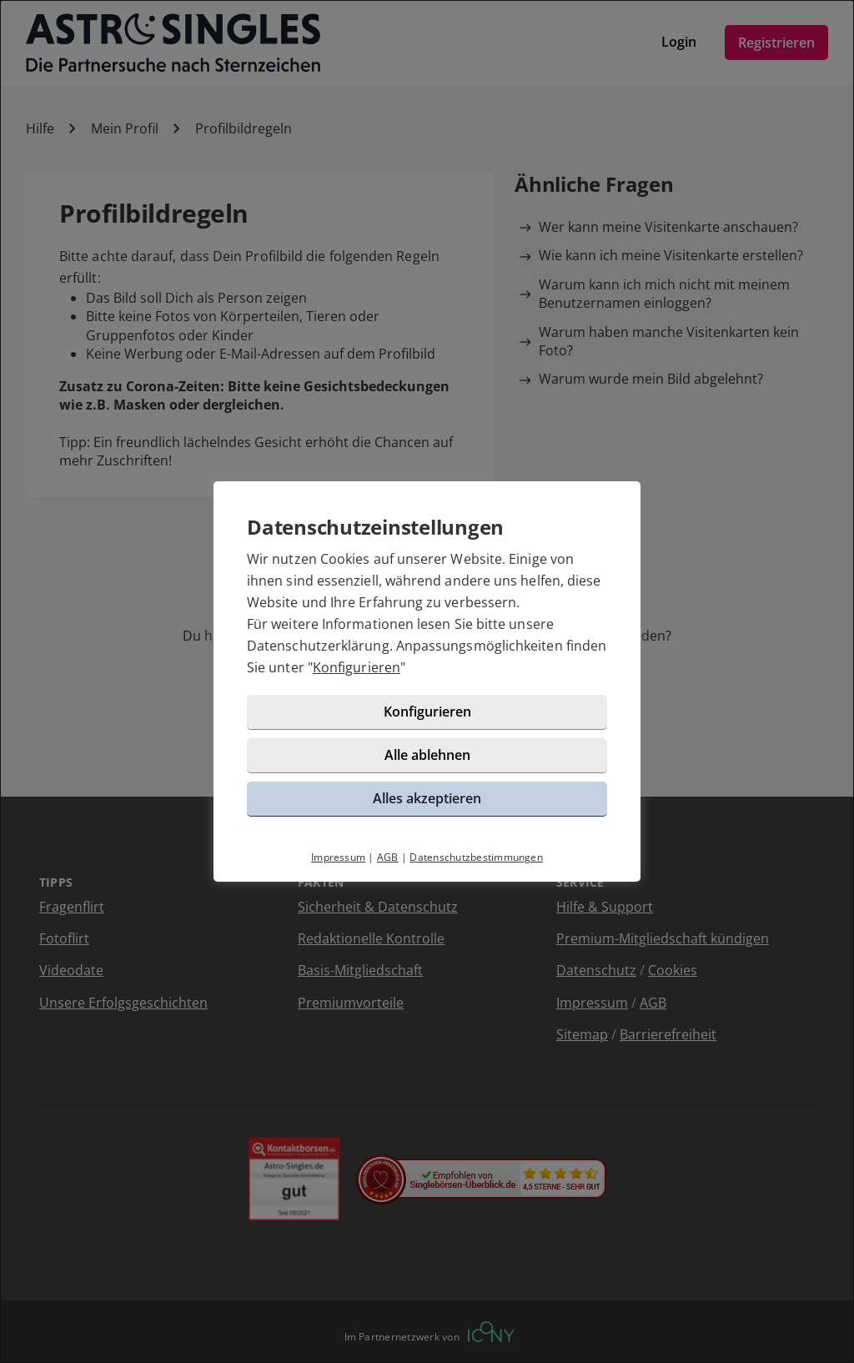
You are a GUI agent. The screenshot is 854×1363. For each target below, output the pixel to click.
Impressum (338, 857)
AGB (388, 857)
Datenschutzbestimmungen (476, 857)
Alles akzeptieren (427, 798)
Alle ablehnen (427, 755)
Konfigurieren (356, 667)
